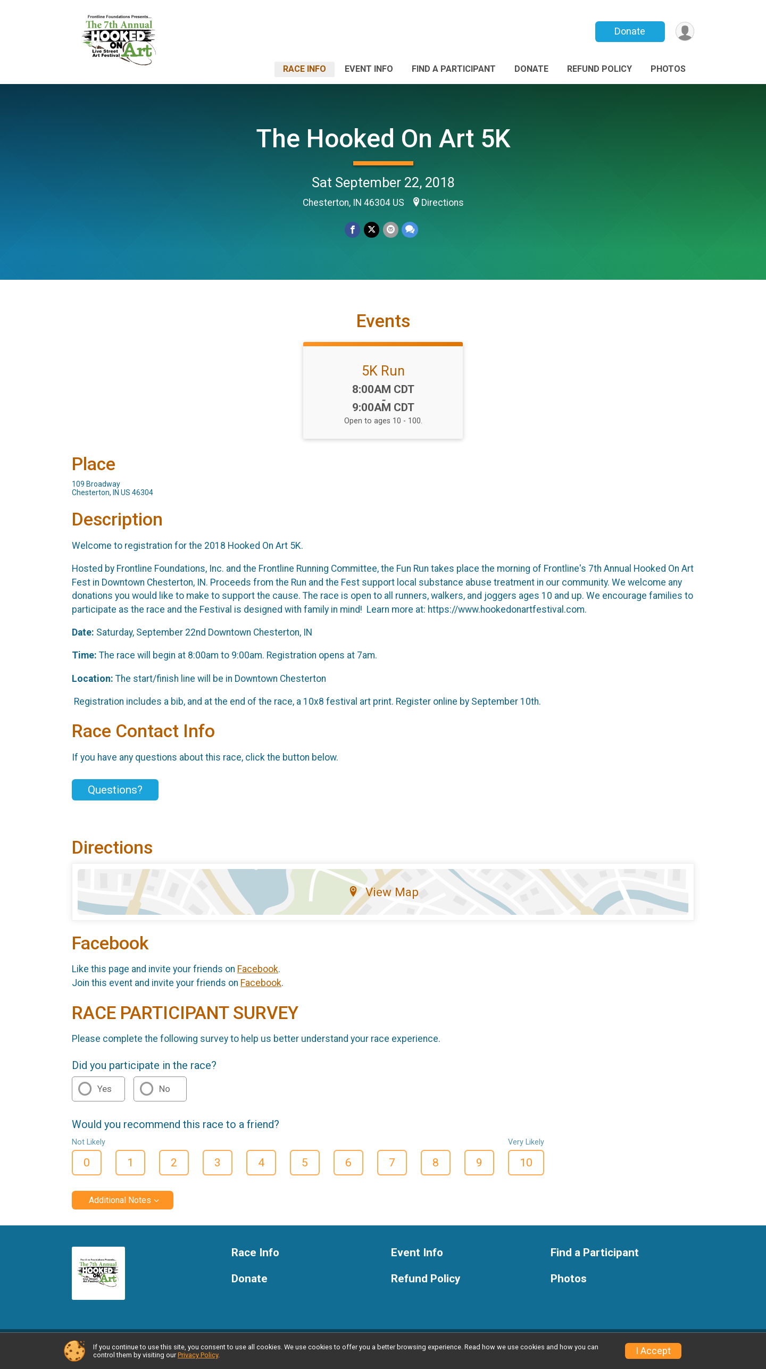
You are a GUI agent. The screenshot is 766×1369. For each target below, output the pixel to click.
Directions (442, 202)
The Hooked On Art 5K (383, 138)
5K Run (383, 377)
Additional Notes (120, 1206)
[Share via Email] (390, 230)
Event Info (369, 69)
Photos (668, 69)
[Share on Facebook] (353, 230)
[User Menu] (684, 31)
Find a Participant (454, 69)
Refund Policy (599, 69)
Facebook (257, 976)
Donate (629, 31)
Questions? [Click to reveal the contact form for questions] (115, 796)
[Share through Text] (409, 230)
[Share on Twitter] (371, 230)
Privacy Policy (198, 1355)
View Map (383, 898)
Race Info (304, 69)
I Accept (653, 1351)
